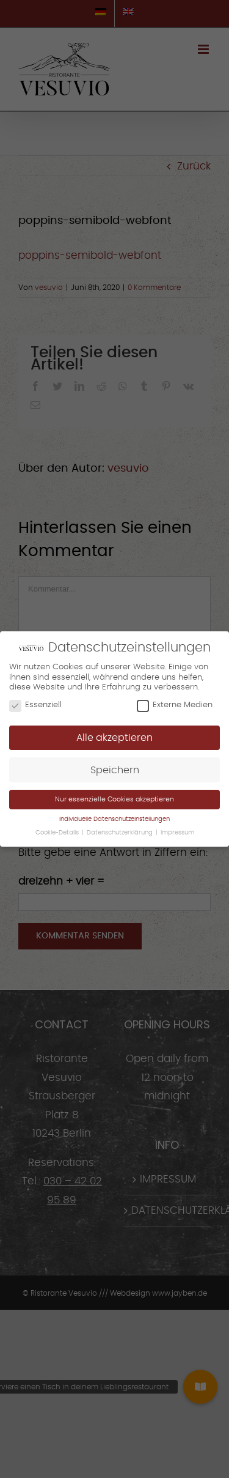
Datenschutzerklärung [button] (120, 832)
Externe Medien (175, 705)
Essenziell (35, 705)
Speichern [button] (114, 770)
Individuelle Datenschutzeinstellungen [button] (114, 819)
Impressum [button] (177, 832)
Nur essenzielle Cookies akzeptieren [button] (114, 799)
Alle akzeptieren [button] (114, 738)
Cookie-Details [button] (58, 832)
